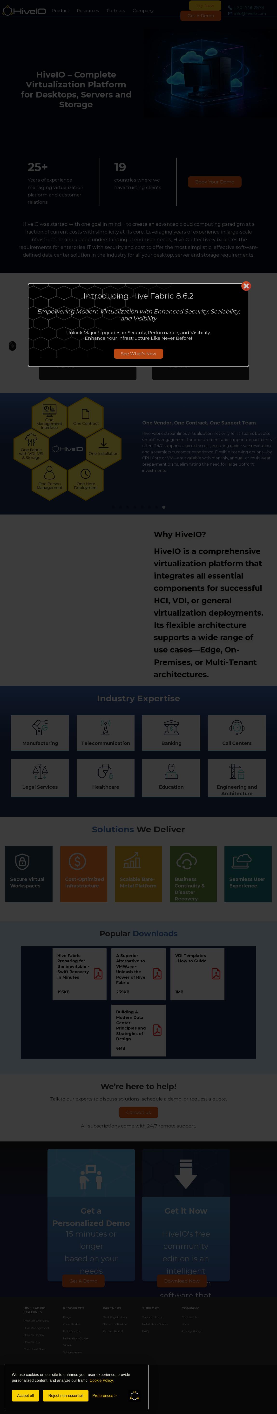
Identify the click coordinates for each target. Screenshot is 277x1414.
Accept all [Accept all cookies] (25, 1396)
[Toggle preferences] (104, 1395)
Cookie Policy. (102, 1380)
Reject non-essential (65, 1396)
